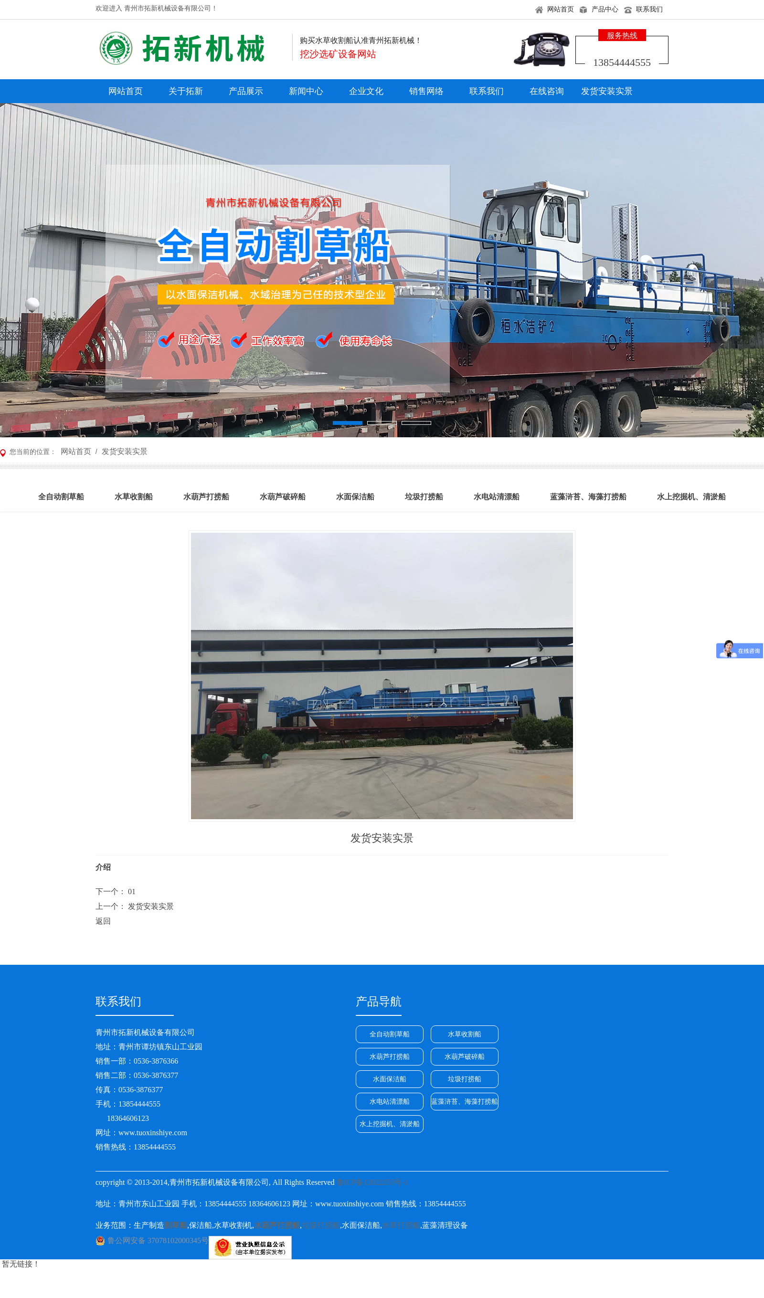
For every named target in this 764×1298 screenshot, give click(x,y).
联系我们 (649, 9)
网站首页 (560, 9)
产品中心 (605, 9)
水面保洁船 (389, 1079)
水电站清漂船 (390, 1101)
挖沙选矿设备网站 (338, 54)
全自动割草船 (390, 1034)
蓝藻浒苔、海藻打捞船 (464, 1101)
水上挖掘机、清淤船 (390, 1124)
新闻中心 (306, 91)
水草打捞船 (401, 1225)
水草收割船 (464, 1034)
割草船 (175, 1225)
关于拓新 (186, 91)
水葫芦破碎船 (465, 1056)
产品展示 (246, 91)
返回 (103, 921)
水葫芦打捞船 (390, 1056)
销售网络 (426, 91)
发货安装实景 (607, 91)
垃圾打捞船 (464, 1079)
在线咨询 (547, 91)
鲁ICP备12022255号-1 (372, 1182)
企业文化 (366, 91)
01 (132, 891)
